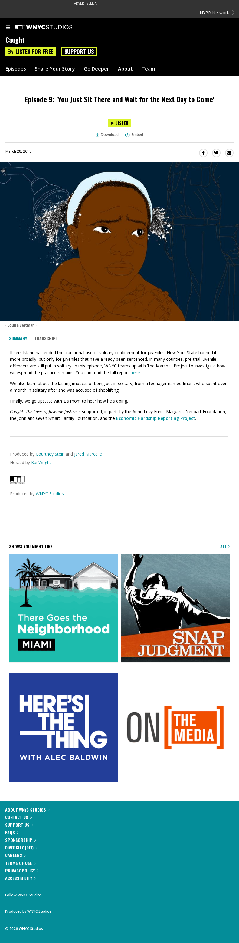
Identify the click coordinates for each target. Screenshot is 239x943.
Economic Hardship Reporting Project (155, 418)
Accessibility (20, 878)
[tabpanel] (119, 385)
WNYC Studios (50, 493)
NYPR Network (217, 12)
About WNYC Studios (27, 809)
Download (107, 134)
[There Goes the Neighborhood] (63, 609)
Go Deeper (96, 69)
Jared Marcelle (88, 454)
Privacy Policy (21, 870)
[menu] (8, 28)
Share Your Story (55, 69)
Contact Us (18, 817)
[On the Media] (175, 728)
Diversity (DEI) (21, 847)
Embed (133, 134)
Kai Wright (41, 462)
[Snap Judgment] (175, 609)
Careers (15, 855)
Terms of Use (20, 863)
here (135, 372)
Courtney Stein (50, 454)
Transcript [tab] (46, 338)
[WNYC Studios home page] (51, 27)
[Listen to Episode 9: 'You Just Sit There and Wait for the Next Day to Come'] (119, 123)
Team (148, 69)
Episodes (15, 69)
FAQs (11, 832)
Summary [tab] (18, 338)
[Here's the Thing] (63, 728)
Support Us (79, 51)
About (125, 69)
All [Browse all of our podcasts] (225, 546)
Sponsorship (20, 840)
